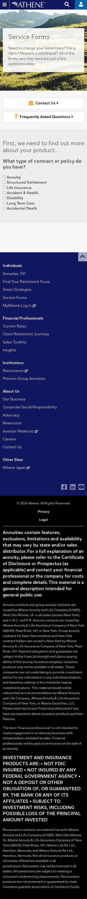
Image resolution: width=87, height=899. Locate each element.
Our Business (14, 399)
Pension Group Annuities (24, 379)
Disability (14, 198)
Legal (43, 520)
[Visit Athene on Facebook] (64, 487)
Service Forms (15, 298)
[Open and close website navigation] (5, 5)
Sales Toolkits (14, 342)
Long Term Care (20, 203)
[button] (82, 256)
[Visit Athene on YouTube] (81, 487)
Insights (9, 350)
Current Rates (14, 326)
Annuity (13, 177)
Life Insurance (19, 188)
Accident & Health (22, 193)
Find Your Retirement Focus (26, 282)
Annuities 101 (14, 274)
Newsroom (12, 423)
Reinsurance (15, 371)
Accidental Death (21, 209)
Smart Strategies (17, 290)
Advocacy (11, 415)
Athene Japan (16, 468)
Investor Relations (20, 431)
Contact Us (12, 447)
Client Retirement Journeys (26, 334)
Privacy (43, 512)
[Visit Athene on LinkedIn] (73, 487)
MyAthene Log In (19, 306)
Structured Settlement (26, 183)
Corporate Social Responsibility (30, 407)
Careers (9, 439)
